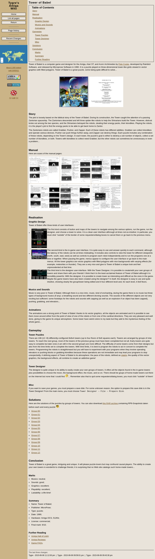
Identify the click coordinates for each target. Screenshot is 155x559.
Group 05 (35, 428)
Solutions (36, 45)
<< (10, 98)
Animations (40, 28)
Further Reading (42, 59)
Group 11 (35, 449)
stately (124, 355)
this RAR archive (110, 403)
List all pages (14, 18)
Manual (35, 14)
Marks (37, 52)
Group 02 (35, 418)
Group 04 (35, 425)
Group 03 (35, 421)
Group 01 (35, 414)
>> (17, 98)
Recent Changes (13, 38)
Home (13, 14)
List (13, 98)
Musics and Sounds (44, 25)
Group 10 (35, 446)
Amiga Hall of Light (39, 536)
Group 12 (35, 452)
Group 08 (35, 439)
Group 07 (35, 435)
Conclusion (37, 49)
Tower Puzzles (41, 35)
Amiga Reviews (38, 540)
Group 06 (35, 432)
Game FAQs (36, 543)
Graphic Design (42, 21)
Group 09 (35, 442)
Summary (39, 56)
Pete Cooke (124, 64)
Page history (13, 30)
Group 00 (35, 411)
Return (14, 22)
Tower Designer (42, 38)
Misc (37, 42)
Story (34, 11)
